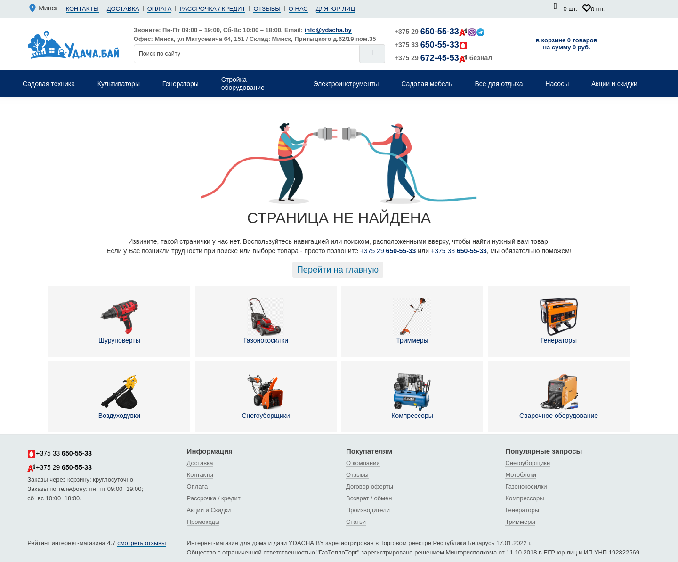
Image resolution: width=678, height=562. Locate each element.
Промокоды (203, 521)
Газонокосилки (265, 321)
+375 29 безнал (443, 58)
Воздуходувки (119, 396)
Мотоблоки (520, 474)
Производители (368, 510)
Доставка (123, 8)
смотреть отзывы (141, 542)
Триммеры (412, 321)
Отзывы (266, 8)
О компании (363, 462)
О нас (298, 8)
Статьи (356, 521)
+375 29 (439, 31)
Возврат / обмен (369, 498)
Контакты (82, 8)
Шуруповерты (119, 321)
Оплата (159, 8)
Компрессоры (412, 396)
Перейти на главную (338, 269)
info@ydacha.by (328, 29)
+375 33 (431, 44)
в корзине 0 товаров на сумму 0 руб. (566, 44)
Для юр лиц (335, 8)
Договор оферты (369, 486)
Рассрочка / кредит (212, 8)
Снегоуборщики (266, 396)
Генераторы (559, 321)
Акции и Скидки (209, 510)
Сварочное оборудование (558, 396)
